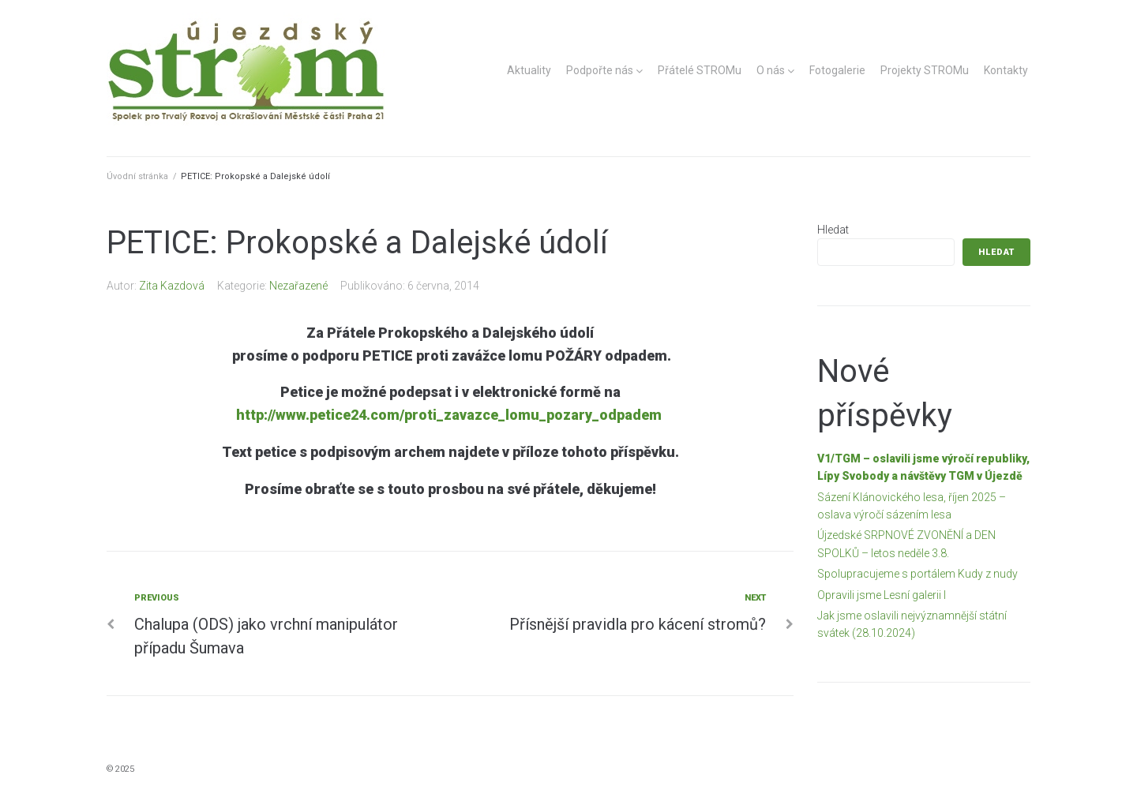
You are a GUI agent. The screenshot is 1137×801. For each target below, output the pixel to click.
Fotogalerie (837, 70)
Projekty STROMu (924, 70)
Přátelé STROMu (699, 70)
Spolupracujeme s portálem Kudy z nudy (917, 573)
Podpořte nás (599, 70)
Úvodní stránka (137, 176)
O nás (770, 70)
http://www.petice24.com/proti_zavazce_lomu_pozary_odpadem (449, 414)
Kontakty (1006, 70)
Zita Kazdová (172, 285)
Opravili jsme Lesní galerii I (881, 595)
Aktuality (529, 70)
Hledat (833, 229)
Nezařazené (298, 285)
